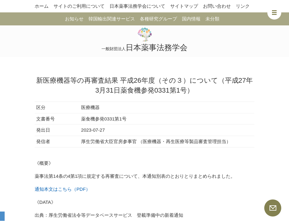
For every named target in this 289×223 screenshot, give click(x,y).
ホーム (42, 6)
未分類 (212, 18)
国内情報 (191, 18)
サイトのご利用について (79, 6)
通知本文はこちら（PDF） (62, 189)
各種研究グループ (158, 18)
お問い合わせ (217, 6)
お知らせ (74, 18)
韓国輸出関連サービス (111, 18)
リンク (243, 6)
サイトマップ (184, 6)
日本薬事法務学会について (137, 6)
